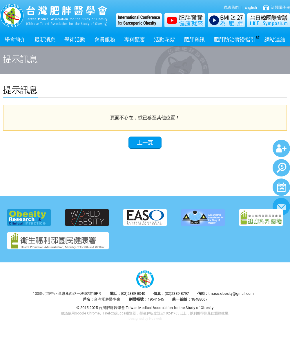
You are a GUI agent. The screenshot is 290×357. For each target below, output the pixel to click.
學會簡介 (15, 39)
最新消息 (45, 39)
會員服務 (104, 39)
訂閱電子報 (280, 7)
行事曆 (281, 187)
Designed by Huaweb (145, 318)
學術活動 (74, 39)
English (251, 7)
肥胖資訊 (194, 39)
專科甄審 (134, 39)
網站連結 (274, 39)
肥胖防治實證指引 (234, 39)
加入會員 (281, 148)
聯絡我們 (231, 7)
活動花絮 (164, 39)
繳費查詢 (281, 167)
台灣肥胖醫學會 (53, 15)
